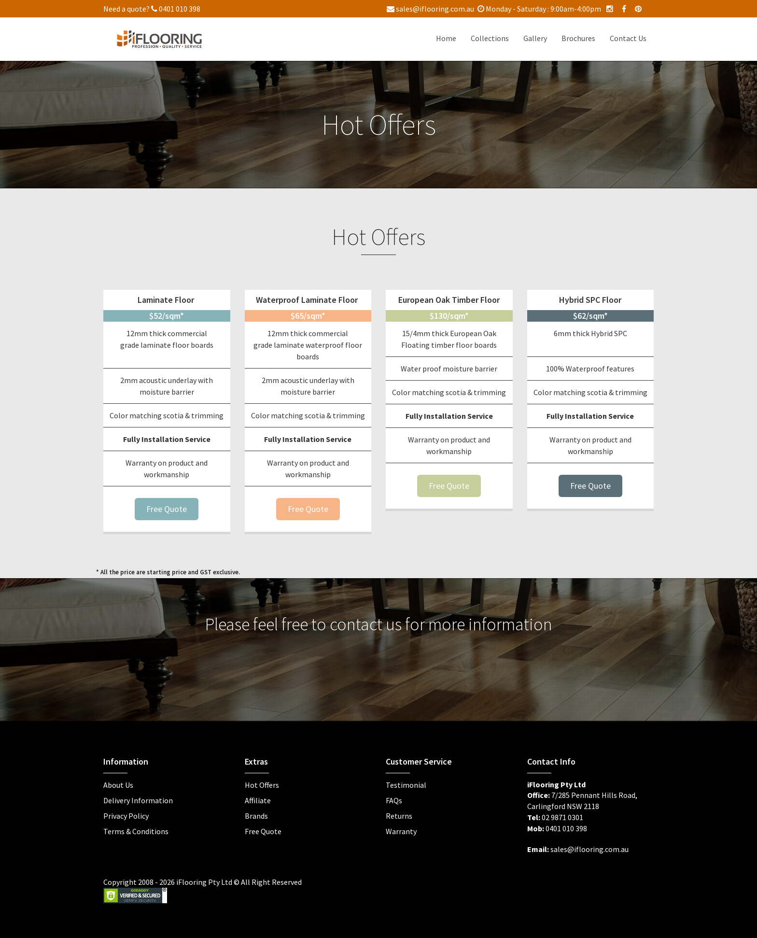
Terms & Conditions (135, 831)
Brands (256, 816)
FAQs (394, 800)
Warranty (401, 831)
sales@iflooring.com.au (430, 9)
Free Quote (166, 508)
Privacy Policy (126, 816)
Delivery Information (138, 800)
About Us (118, 785)
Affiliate (258, 800)
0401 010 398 (175, 9)
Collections (490, 38)
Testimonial (406, 785)
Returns (399, 816)
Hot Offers (262, 785)
